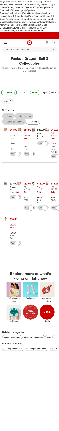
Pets (7, 19)
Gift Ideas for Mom (26, 1)
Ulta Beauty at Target (19, 19)
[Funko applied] (7, 101)
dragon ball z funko (36, 348)
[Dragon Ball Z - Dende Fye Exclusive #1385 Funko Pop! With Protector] (13, 188)
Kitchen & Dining (32, 4)
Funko (12, 149)
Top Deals (31, 25)
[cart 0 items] (53, 42)
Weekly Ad (10, 28)
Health (7, 10)
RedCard (19, 30)
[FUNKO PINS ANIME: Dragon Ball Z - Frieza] (54, 198)
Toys (10, 13)
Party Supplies (35, 16)
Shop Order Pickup (23, 28)
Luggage (23, 10)
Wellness (15, 10)
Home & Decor (18, 4)
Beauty (42, 7)
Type (44, 92)
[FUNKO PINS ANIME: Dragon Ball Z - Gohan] (13, 234)
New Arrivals (27, 22)
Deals (9, 22)
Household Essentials (24, 7)
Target (5, 68)
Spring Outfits (39, 22)
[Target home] (29, 42)
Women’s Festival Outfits (16, 25)
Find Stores (40, 30)
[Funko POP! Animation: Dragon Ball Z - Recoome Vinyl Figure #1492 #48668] (28, 198)
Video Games (28, 13)
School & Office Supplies (17, 16)
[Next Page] (11, 101)
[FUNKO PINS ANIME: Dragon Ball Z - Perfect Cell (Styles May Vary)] (40, 198)
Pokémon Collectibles (33, 337)
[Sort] (23, 92)
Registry (11, 30)
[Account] (47, 42)
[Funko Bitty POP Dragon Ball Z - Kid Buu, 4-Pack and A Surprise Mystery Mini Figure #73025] (27, 145)
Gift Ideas (46, 16)
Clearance (16, 22)
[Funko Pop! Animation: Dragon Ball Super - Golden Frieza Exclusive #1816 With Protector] (41, 134)
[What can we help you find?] (29, 49)
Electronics (17, 13)
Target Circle (29, 30)
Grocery (10, 7)
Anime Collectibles (12, 337)
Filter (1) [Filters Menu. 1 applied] (9, 92)
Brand (35, 92)
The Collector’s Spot (27, 68)
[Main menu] (5, 42)
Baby (36, 7)
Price (53, 92)
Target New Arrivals (9, 1)
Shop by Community (38, 19)
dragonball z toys (13, 348)
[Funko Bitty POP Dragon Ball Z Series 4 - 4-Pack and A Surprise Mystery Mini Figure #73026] (13, 145)
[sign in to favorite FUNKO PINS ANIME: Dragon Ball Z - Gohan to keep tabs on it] (17, 243)
